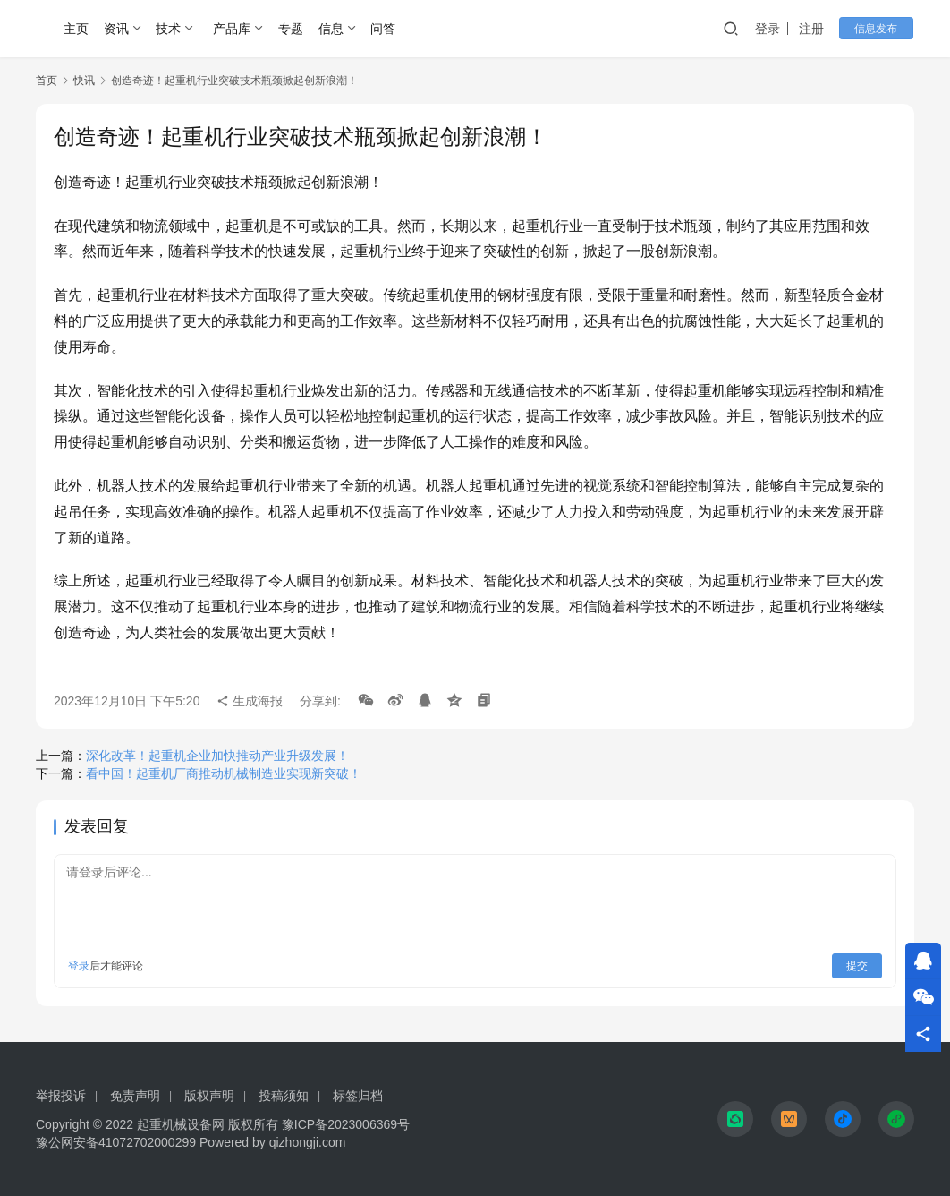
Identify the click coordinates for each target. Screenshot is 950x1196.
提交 (857, 966)
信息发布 (878, 28)
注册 (815, 28)
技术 (168, 28)
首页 (46, 80)
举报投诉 (61, 1096)
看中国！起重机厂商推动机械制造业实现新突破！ (223, 773)
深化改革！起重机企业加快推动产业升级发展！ (217, 755)
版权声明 (209, 1096)
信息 (331, 28)
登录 (772, 28)
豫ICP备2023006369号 (346, 1124)
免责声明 (135, 1096)
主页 (76, 28)
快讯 (84, 80)
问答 (382, 28)
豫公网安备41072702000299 (116, 1142)
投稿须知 (284, 1096)
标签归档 (358, 1096)
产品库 (231, 28)
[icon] (735, 1119)
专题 (290, 28)
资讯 (116, 28)
